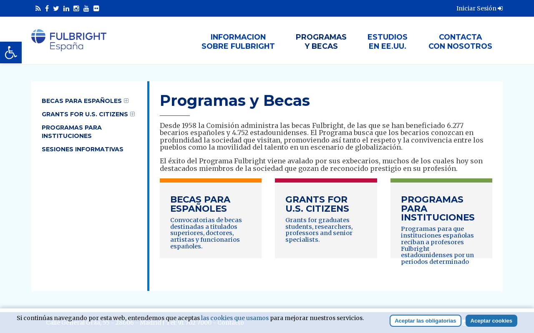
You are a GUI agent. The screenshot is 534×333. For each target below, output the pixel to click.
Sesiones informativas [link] (82, 149)
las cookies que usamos (235, 318)
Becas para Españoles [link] (82, 101)
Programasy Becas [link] (321, 41)
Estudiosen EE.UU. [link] (388, 41)
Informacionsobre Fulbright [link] (238, 41)
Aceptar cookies (491, 321)
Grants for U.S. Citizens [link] (85, 114)
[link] (11, 52)
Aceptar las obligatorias (425, 321)
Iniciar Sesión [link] (479, 8)
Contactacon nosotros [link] (460, 41)
